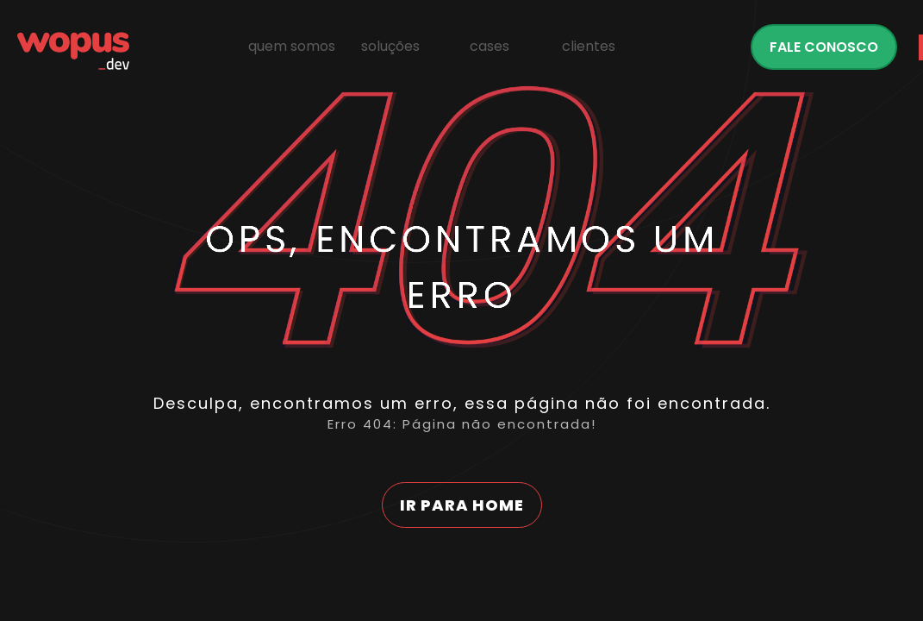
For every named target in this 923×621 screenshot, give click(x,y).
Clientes (588, 46)
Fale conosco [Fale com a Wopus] (824, 47)
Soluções (390, 46)
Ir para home (462, 505)
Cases (489, 46)
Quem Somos (291, 46)
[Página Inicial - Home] (73, 51)
